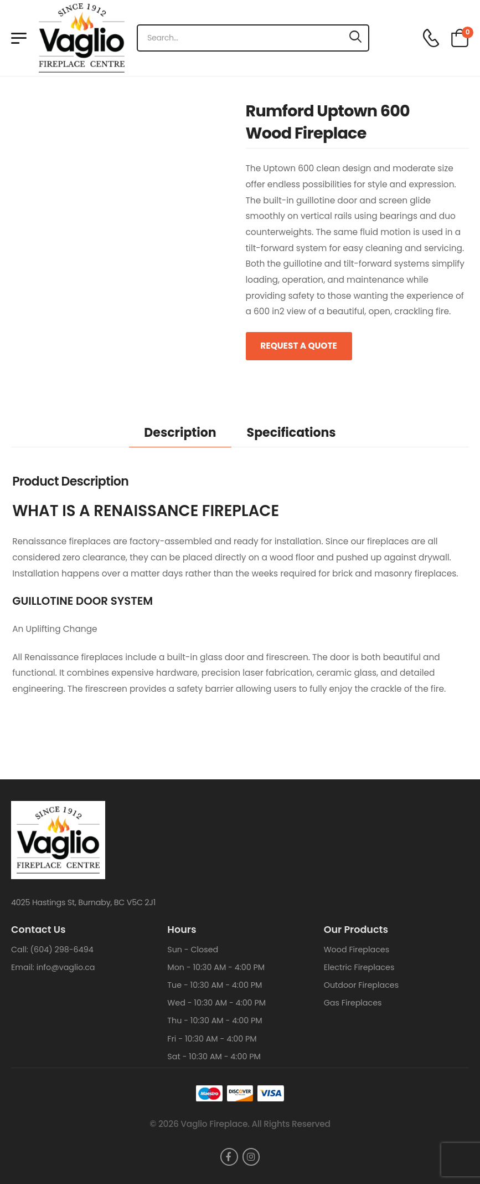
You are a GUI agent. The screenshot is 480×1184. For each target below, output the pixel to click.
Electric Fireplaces (359, 967)
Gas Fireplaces (353, 1002)
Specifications (291, 432)
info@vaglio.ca (66, 967)
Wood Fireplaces (357, 949)
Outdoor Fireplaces (361, 985)
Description (180, 432)
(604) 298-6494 (62, 949)
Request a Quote (298, 345)
